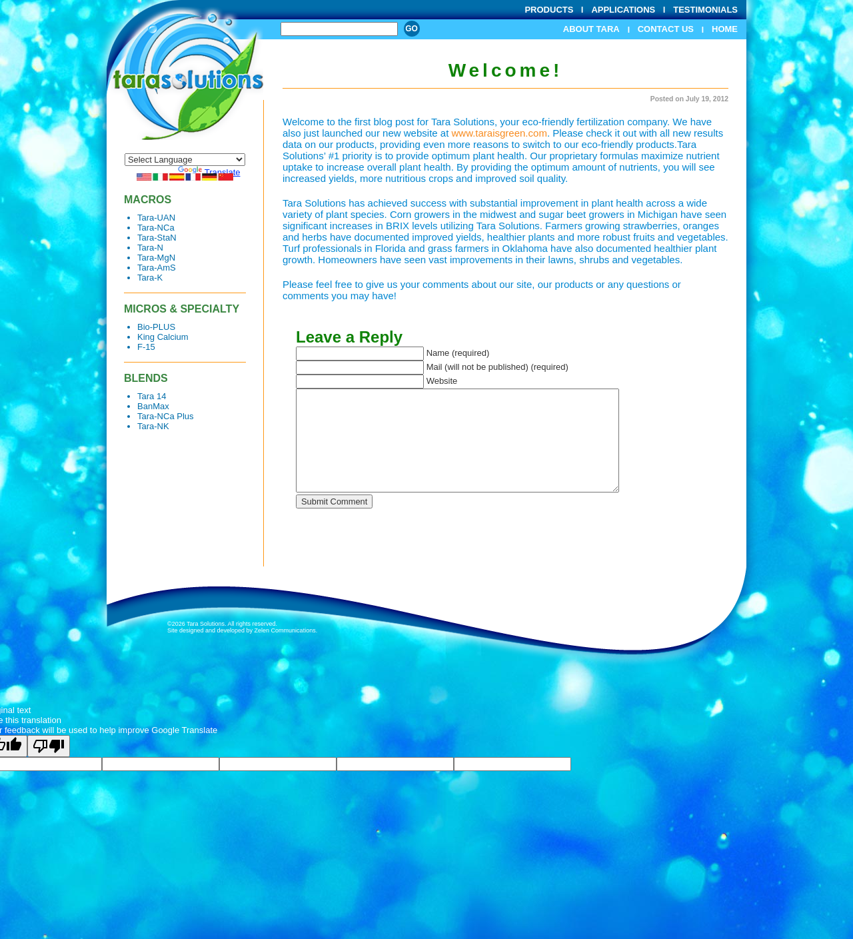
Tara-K (150, 278)
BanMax (153, 406)
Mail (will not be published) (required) (497, 367)
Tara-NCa (156, 228)
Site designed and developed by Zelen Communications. (242, 630)
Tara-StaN (157, 238)
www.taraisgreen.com (498, 133)
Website (442, 381)
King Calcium (163, 337)
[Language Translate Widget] (185, 159)
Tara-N (150, 248)
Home (725, 29)
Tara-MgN (156, 258)
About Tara (591, 29)
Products (548, 10)
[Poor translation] (48, 746)
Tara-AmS (156, 268)
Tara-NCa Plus (165, 416)
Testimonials (705, 10)
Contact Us (666, 29)
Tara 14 (151, 396)
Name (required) (458, 353)
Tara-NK (153, 426)
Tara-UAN (156, 218)
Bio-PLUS (156, 327)
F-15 (146, 347)
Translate (209, 172)
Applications (623, 10)
